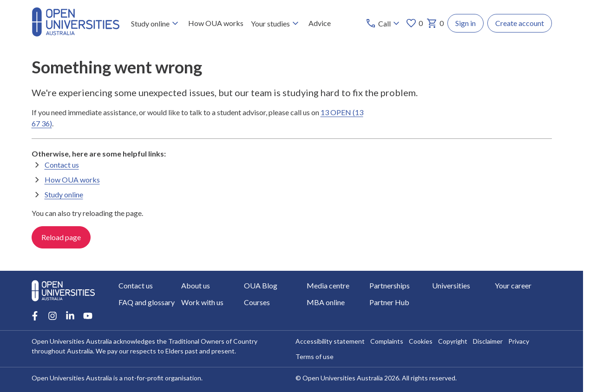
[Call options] (383, 23)
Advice (319, 23)
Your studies (275, 23)
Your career (513, 285)
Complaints (386, 341)
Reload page (61, 237)
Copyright (452, 341)
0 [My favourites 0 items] (414, 23)
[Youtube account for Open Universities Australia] (88, 316)
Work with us (202, 302)
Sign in (465, 23)
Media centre (328, 285)
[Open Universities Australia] (76, 33)
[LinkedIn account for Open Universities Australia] (70, 316)
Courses (257, 302)
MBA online (326, 302)
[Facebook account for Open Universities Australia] (35, 316)
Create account (519, 23)
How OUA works (215, 23)
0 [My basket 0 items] (435, 23)
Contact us (62, 164)
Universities (451, 285)
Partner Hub (389, 302)
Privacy (518, 341)
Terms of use (314, 356)
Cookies (421, 341)
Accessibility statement (330, 341)
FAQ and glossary (146, 302)
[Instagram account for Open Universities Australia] (52, 316)
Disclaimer (488, 341)
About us (195, 285)
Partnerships (389, 285)
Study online (155, 23)
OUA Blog (260, 285)
